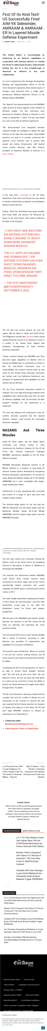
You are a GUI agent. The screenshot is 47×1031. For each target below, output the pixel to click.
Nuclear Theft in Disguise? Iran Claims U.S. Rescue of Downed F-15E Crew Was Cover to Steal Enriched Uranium (28, 858)
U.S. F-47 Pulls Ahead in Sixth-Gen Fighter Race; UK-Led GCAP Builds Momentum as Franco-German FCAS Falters (24, 900)
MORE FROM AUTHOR (31, 831)
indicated (30, 336)
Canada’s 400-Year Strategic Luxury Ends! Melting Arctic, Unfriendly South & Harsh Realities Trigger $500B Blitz (23, 921)
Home (5, 9)
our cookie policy (7, 1025)
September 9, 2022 (16, 290)
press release (8, 154)
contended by (25, 195)
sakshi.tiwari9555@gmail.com (20, 724)
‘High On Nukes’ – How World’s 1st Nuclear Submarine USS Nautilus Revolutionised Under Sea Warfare (34, 771)
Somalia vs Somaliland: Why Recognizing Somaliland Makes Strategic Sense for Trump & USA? (22, 940)
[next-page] (8, 885)
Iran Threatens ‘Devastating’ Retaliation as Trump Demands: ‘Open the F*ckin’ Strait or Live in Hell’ (23, 930)
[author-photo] (24, 799)
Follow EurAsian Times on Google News (21, 728)
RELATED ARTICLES (12, 831)
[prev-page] (4, 885)
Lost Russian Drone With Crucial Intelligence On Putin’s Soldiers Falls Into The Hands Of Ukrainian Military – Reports (13, 771)
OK (43, 1027)
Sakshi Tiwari (10, 42)
